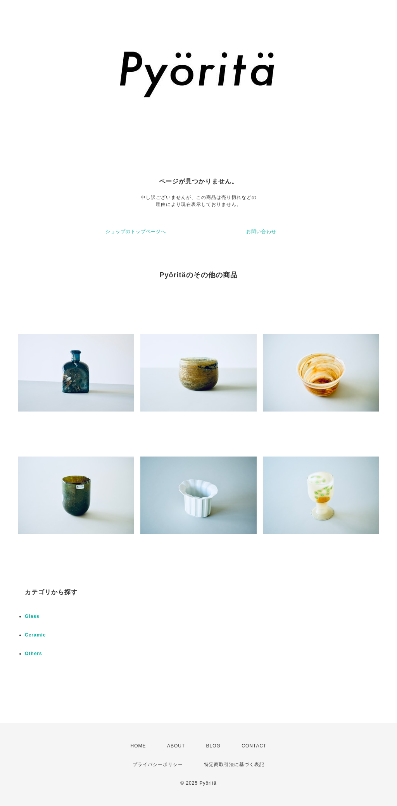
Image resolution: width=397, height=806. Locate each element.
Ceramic (35, 635)
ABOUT (176, 746)
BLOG (213, 746)
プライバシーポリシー (158, 764)
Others (33, 653)
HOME (138, 746)
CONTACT (254, 746)
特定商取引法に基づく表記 (234, 764)
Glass (32, 616)
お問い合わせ (261, 231)
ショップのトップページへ (135, 231)
